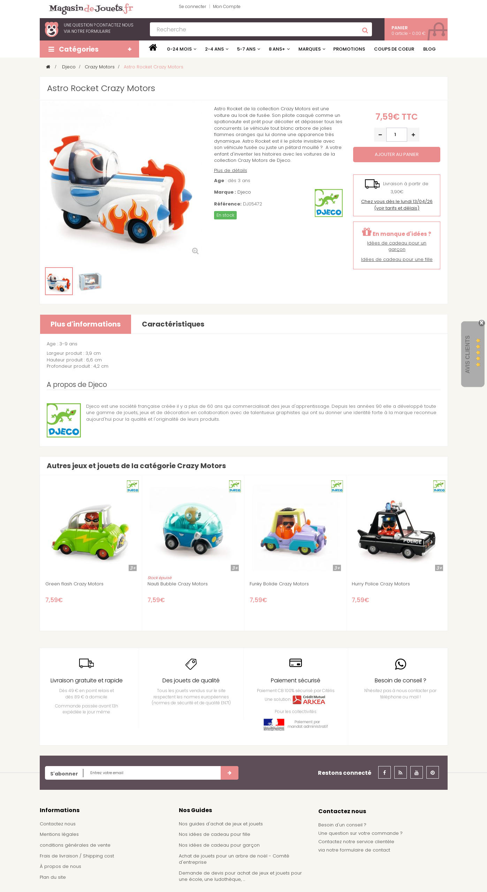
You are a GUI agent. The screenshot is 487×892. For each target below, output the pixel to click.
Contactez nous (58, 823)
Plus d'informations (86, 324)
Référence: (228, 204)
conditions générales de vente (75, 845)
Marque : (225, 192)
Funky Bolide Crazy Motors (279, 584)
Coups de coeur (394, 49)
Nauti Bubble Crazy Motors (177, 584)
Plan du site (53, 877)
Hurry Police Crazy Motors (381, 584)
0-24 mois (179, 49)
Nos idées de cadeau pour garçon (219, 845)
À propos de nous (60, 866)
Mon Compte (227, 6)
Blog (429, 49)
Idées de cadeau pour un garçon (396, 246)
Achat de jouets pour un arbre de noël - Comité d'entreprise (234, 859)
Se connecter (192, 6)
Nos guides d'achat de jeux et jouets (221, 823)
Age (219, 181)
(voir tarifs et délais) (397, 204)
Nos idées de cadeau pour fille (214, 834)
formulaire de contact (365, 850)
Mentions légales (59, 834)
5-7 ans (246, 49)
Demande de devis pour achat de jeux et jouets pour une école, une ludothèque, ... (240, 876)
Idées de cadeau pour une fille (397, 259)
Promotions (349, 49)
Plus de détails (230, 170)
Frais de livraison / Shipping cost (77, 856)
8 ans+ (277, 49)
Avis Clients (468, 354)
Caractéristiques (173, 324)
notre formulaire (91, 31)
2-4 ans (214, 49)
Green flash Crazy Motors (74, 584)
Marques (309, 49)
